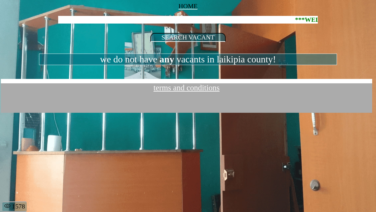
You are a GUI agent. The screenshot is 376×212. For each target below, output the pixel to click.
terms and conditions (187, 87)
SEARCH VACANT (188, 37)
